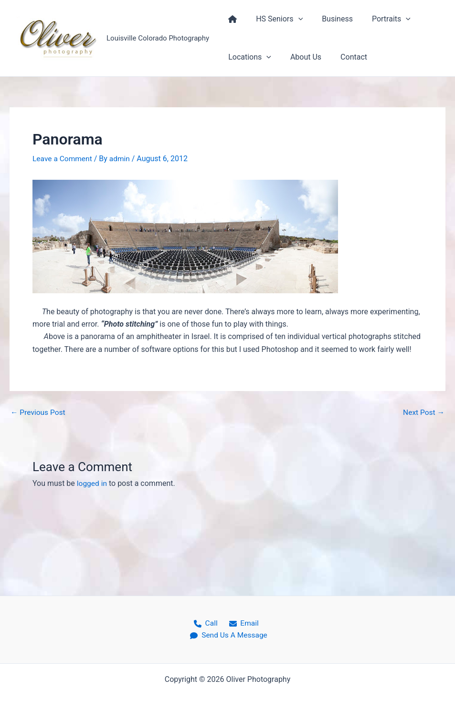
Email (241, 622)
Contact (344, 57)
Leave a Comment (63, 158)
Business (327, 18)
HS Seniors (273, 19)
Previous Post (39, 412)
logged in (92, 483)
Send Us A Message (229, 635)
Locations (247, 57)
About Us (300, 57)
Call (206, 622)
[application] (292, 19)
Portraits (378, 19)
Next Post (423, 412)
